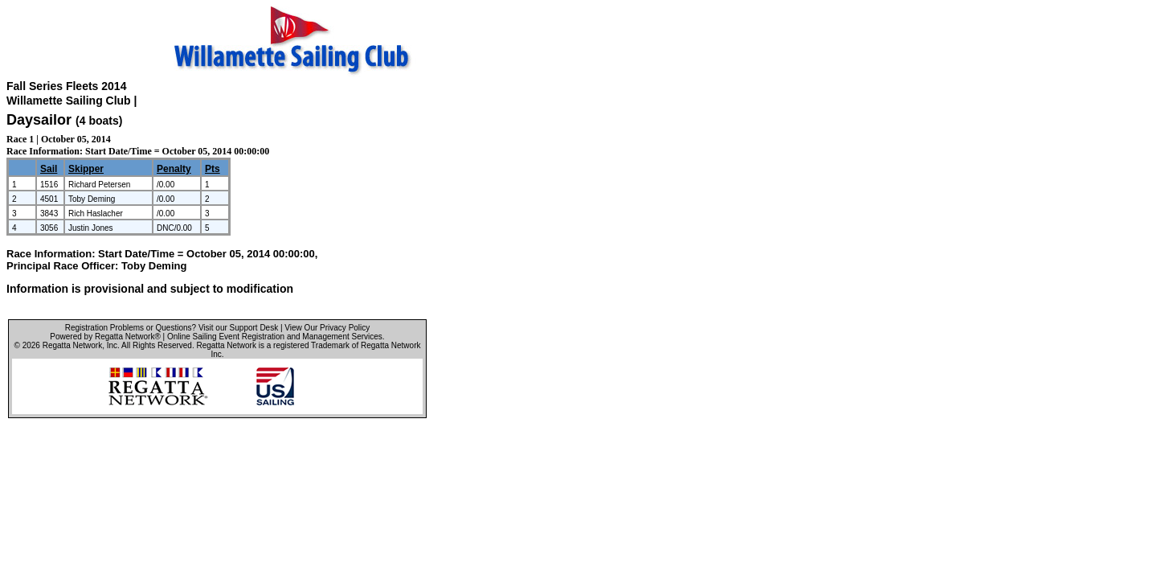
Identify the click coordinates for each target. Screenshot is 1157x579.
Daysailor (39, 120)
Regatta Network (72, 345)
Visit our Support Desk (238, 327)
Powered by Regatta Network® (105, 336)
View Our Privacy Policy (327, 327)
